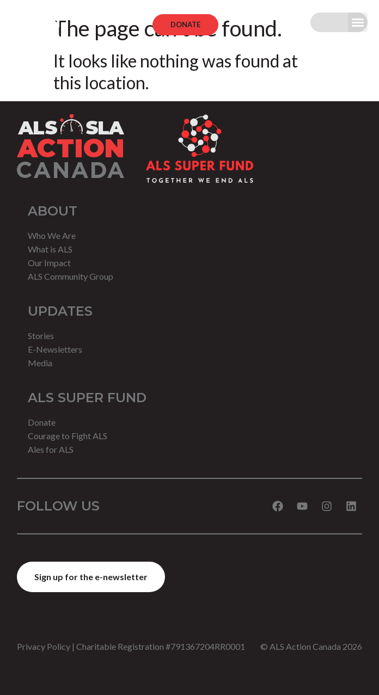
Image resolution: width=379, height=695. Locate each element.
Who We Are (52, 235)
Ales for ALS (51, 449)
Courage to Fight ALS (67, 435)
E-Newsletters (55, 349)
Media (40, 363)
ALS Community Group (70, 276)
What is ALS (50, 249)
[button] (358, 22)
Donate (42, 422)
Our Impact (49, 262)
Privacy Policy (43, 646)
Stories (41, 335)
